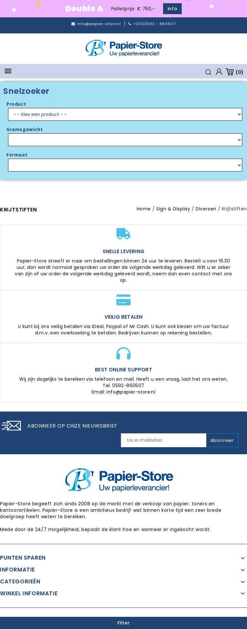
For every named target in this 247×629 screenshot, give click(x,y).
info (172, 8)
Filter (123, 623)
